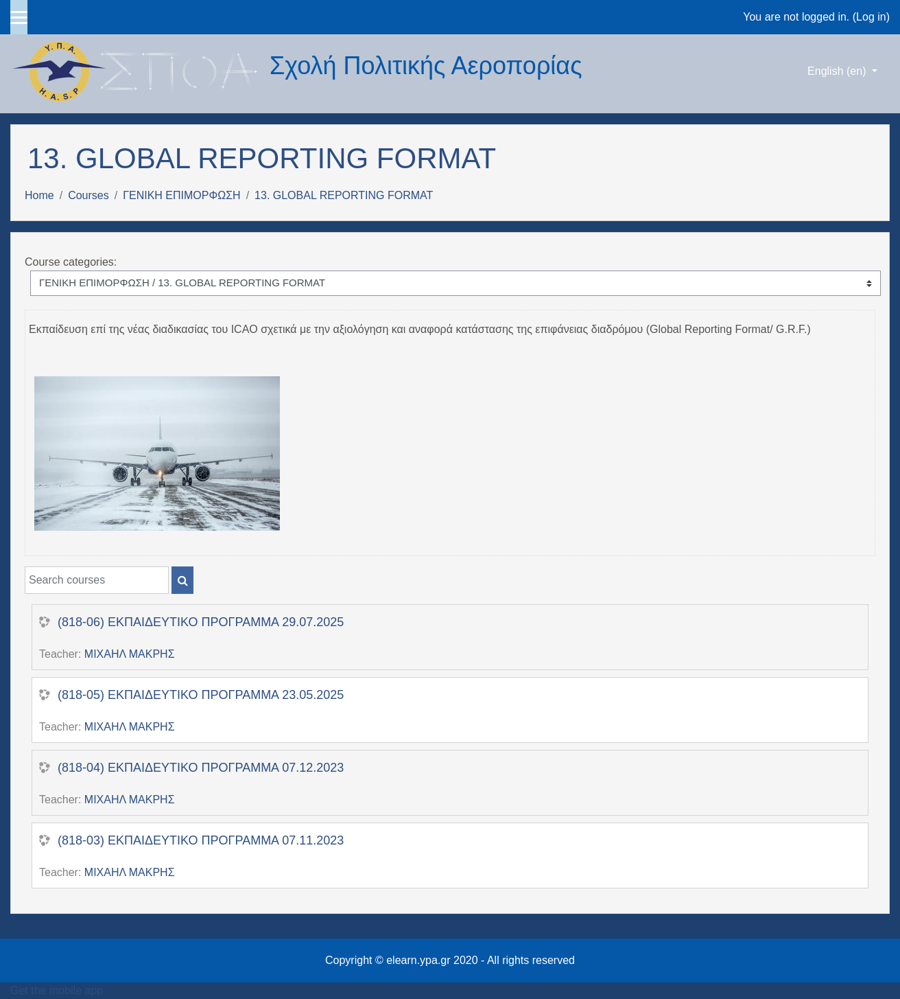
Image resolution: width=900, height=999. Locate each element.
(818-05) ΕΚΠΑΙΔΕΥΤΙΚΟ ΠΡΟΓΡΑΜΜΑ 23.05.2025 (201, 695)
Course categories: (71, 262)
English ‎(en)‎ (838, 71)
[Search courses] (97, 580)
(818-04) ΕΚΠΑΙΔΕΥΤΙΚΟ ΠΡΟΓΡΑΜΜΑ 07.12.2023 (201, 767)
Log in (871, 17)
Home (39, 195)
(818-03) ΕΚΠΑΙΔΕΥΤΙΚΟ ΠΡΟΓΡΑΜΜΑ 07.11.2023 (201, 840)
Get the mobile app (56, 990)
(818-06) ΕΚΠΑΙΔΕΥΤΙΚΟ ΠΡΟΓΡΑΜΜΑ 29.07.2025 (201, 622)
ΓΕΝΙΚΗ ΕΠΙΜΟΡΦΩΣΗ (181, 195)
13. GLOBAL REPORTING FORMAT (343, 195)
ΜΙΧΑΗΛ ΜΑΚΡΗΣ (129, 654)
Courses (88, 195)
